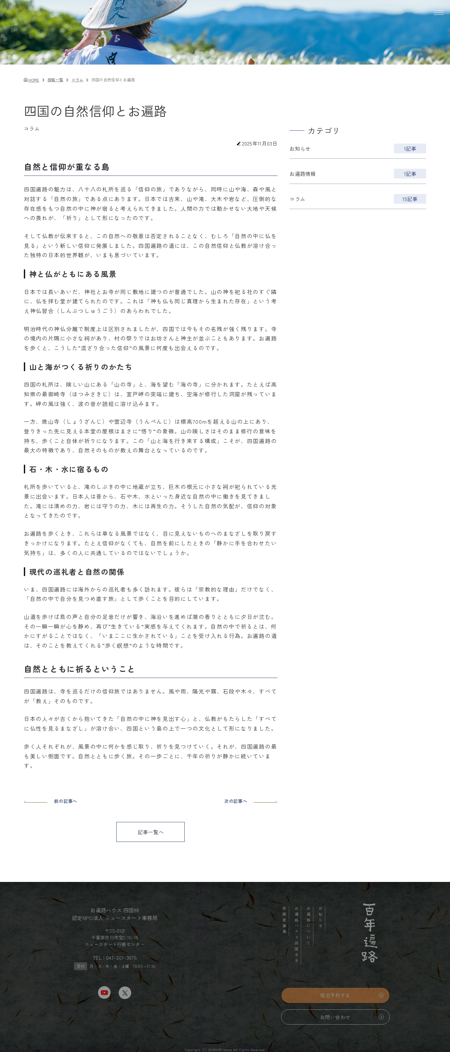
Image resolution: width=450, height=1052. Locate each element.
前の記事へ (50, 801)
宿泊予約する (335, 999)
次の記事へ (251, 801)
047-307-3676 (121, 962)
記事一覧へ (151, 832)
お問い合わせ (335, 1021)
